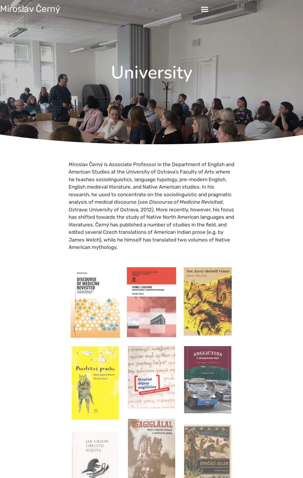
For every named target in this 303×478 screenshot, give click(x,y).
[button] (205, 9)
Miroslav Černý (30, 9)
